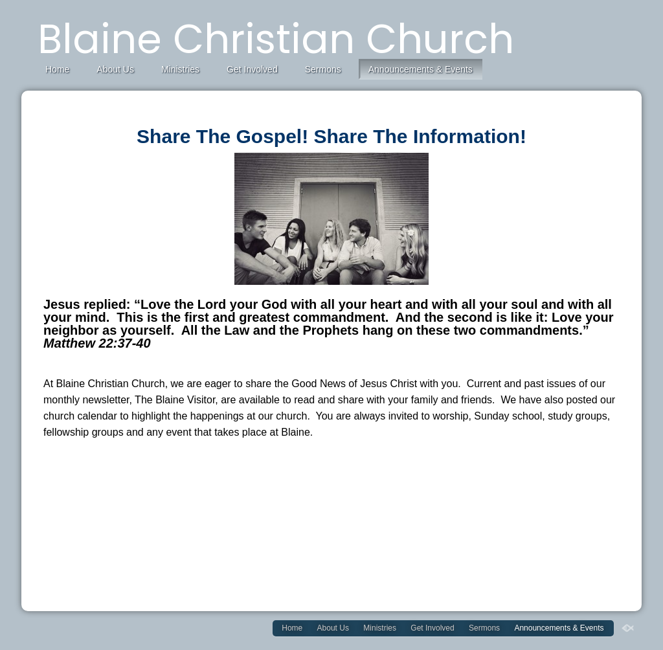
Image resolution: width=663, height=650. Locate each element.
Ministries (180, 69)
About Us (115, 69)
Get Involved (252, 69)
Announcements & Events (420, 69)
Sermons (323, 69)
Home (57, 69)
